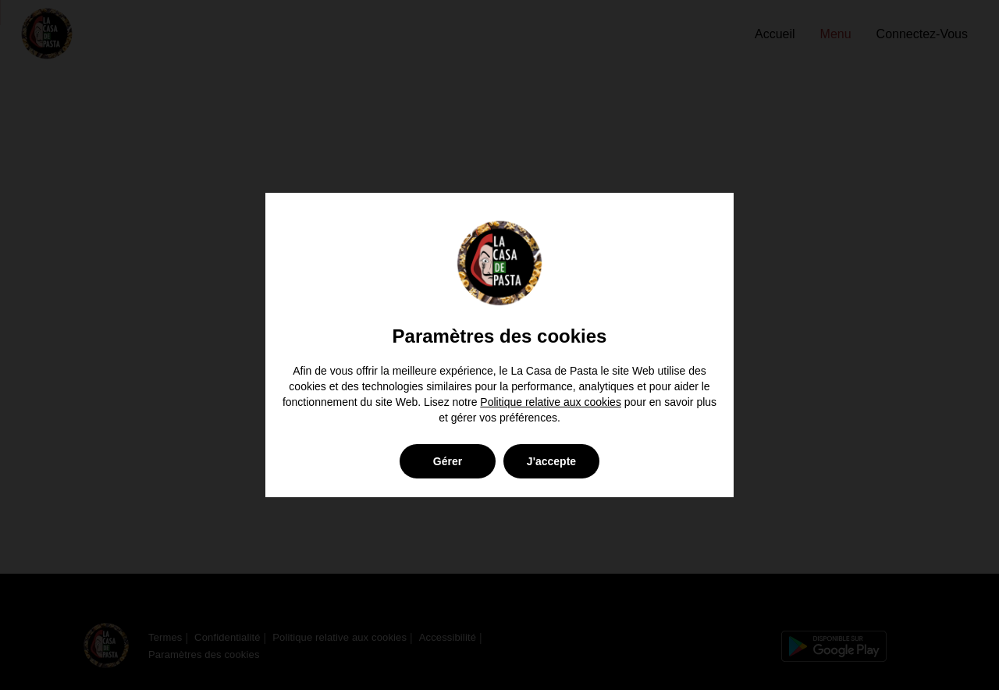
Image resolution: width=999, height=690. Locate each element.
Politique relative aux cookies (550, 402)
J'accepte (551, 461)
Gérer (447, 461)
